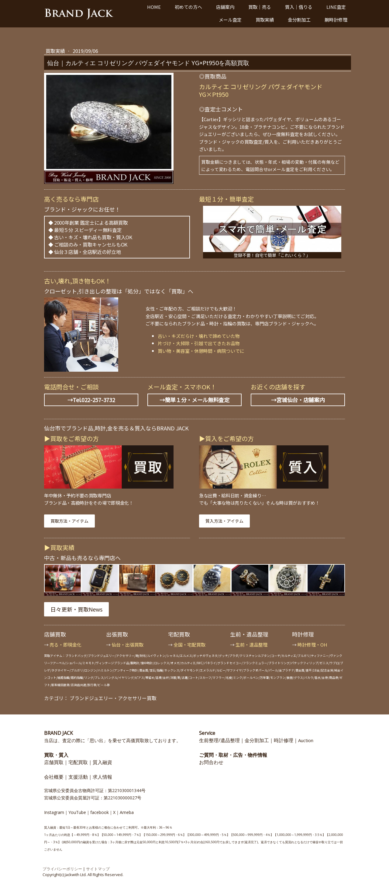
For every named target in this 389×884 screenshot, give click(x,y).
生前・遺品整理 (251, 644)
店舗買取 (54, 762)
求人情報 (102, 777)
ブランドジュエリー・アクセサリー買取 (113, 698)
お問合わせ (211, 762)
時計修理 (283, 740)
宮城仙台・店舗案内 (300, 400)
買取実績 (265, 19)
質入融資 (102, 762)
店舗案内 (225, 7)
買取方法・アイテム (69, 521)
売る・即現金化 (65, 644)
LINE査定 (336, 7)
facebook (99, 812)
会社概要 (54, 777)
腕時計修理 (336, 19)
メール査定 (230, 19)
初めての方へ (188, 7)
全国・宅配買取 (189, 644)
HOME (154, 7)
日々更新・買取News (76, 609)
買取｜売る (259, 7)
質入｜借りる (298, 7)
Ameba (127, 812)
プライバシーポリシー (62, 869)
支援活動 (78, 777)
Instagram (54, 812)
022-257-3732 (98, 400)
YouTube (77, 812)
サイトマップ (98, 869)
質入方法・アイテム (224, 521)
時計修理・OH (312, 644)
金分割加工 (299, 19)
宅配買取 (78, 762)
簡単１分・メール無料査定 (197, 400)
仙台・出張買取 (127, 644)
